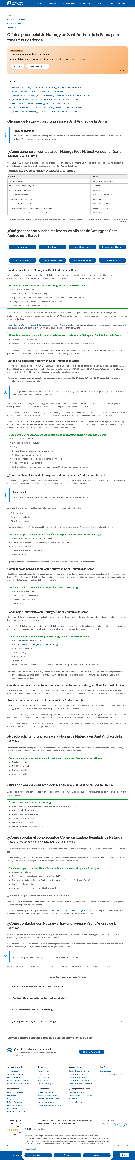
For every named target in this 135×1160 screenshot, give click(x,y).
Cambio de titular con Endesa (79, 1071)
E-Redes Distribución (14, 1102)
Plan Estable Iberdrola (14, 1077)
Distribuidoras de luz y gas (16, 1111)
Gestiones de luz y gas (77, 1092)
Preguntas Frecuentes (76, 1102)
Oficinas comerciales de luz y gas (80, 1095)
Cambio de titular (82, 247)
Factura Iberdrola (44, 1074)
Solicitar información (82, 260)
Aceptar (97, 1155)
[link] (15, 1127)
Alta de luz (22, 247)
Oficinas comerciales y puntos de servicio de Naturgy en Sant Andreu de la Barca (46, 87)
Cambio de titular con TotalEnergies (81, 1084)
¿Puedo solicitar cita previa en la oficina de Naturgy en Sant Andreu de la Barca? (46, 99)
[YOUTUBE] (125, 1125)
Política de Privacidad (14, 1146)
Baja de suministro (23, 260)
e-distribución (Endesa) (15, 1092)
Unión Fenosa (12, 1108)
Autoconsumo (73, 1099)
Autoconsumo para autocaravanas (49, 1105)
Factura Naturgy (43, 1077)
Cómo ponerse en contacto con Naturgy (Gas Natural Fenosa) (38, 91)
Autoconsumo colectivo (46, 1102)
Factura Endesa (43, 1071)
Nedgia (9, 1099)
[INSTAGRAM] (119, 1125)
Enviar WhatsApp (38, 66)
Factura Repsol (43, 1080)
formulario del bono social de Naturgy (67, 910)
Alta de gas (52, 247)
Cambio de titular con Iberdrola (79, 1074)
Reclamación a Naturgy (112, 247)
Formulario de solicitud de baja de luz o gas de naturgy (35, 644)
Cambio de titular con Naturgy (79, 1077)
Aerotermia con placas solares (48, 1099)
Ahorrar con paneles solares (48, 1095)
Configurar (38, 1155)
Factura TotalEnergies (45, 1084)
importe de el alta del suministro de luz (25, 325)
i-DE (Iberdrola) (12, 1095)
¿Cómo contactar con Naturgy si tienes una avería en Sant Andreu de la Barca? (45, 111)
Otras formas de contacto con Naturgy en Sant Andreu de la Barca (40, 103)
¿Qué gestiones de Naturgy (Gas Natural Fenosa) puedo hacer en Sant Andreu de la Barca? (51, 95)
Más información (30, 1149)
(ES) (124, 1155)
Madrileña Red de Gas (15, 1105)
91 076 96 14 (91, 1051)
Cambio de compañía (52, 260)
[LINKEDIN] (114, 1125)
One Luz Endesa (13, 1071)
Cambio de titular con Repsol (79, 1080)
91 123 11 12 (17, 66)
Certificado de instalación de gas (111, 1074)
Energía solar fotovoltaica (47, 1092)
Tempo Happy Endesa (15, 1074)
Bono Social (112, 260)
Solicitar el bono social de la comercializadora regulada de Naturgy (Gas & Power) (47, 107)
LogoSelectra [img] (9, 1155)
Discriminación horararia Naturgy (18, 1084)
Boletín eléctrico (105, 1071)
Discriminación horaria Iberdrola (18, 1080)
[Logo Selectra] (15, 3)
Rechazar (67, 1155)
